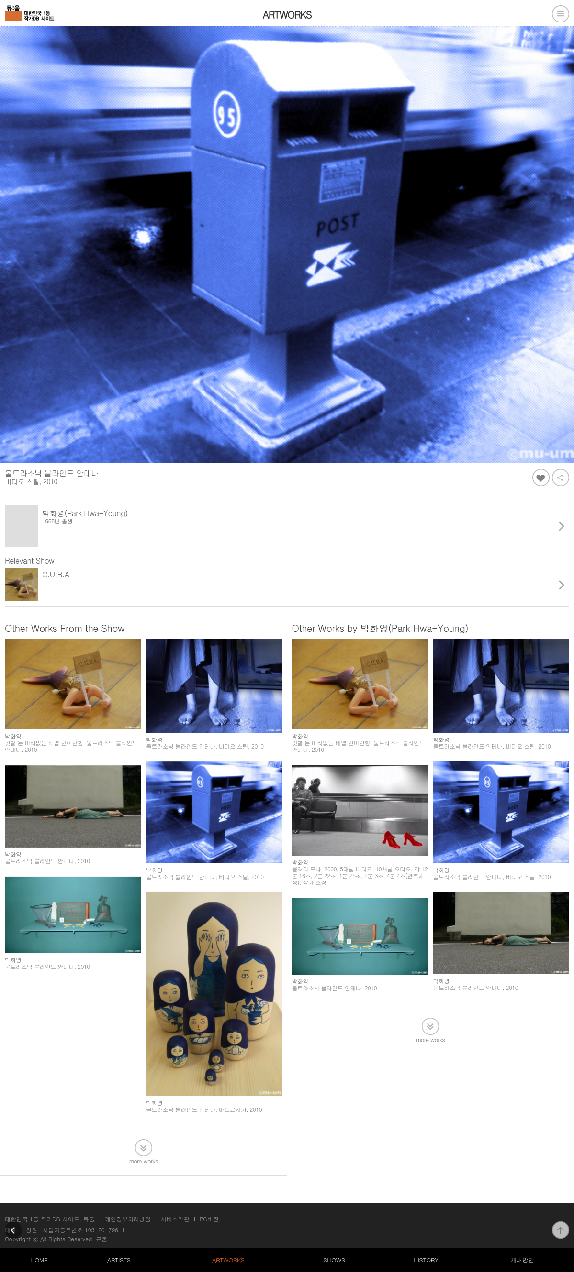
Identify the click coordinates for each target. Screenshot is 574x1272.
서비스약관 (175, 1219)
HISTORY (425, 1259)
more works (143, 1160)
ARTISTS (119, 1259)
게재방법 (522, 1259)
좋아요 (541, 477)
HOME (38, 1259)
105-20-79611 (105, 1230)
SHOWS (334, 1259)
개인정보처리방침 (128, 1219)
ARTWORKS (228, 1259)
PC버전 (209, 1219)
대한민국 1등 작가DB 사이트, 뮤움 (50, 1219)
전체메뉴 (560, 13)
